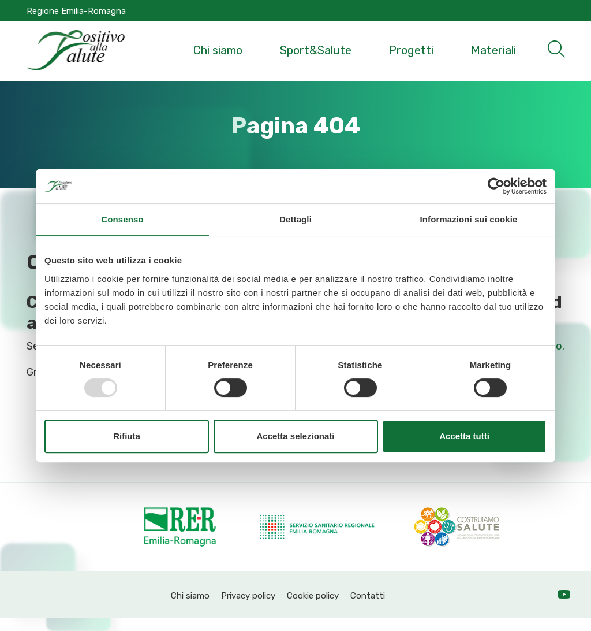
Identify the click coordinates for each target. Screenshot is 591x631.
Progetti (411, 50)
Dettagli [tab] (295, 219)
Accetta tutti (464, 436)
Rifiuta (126, 436)
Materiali (493, 50)
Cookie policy (313, 596)
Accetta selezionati (295, 436)
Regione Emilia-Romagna (76, 11)
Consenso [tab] (122, 219)
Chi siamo (217, 50)
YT (576, 596)
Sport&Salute (315, 50)
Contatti (367, 596)
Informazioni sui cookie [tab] (469, 219)
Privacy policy (248, 596)
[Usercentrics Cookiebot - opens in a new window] (496, 186)
